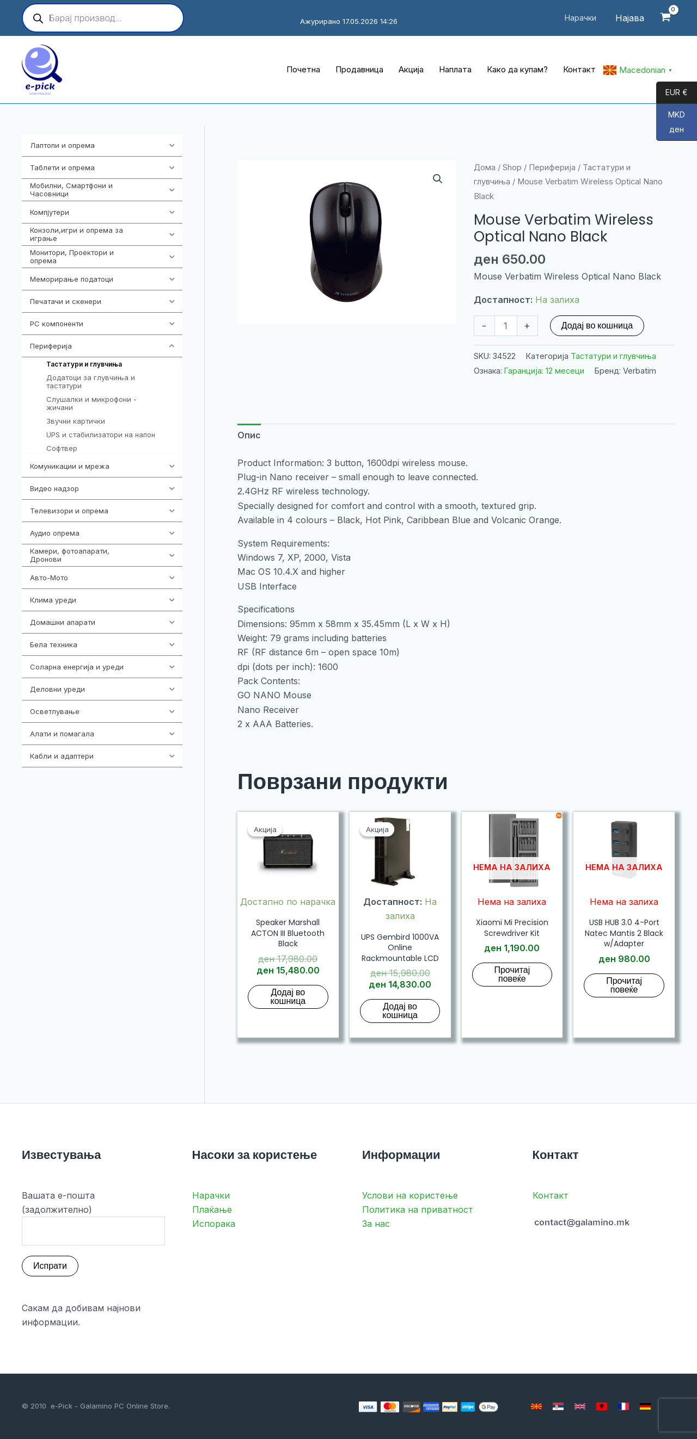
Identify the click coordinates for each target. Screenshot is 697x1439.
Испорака (213, 1223)
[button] (438, 179)
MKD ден (670, 125)
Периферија (552, 167)
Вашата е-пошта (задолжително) (93, 1217)
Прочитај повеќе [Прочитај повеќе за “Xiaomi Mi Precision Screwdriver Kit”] (512, 974)
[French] (623, 1406)
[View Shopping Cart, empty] (665, 18)
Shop (512, 167)
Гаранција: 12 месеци (544, 370)
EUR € (672, 93)
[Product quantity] (505, 325)
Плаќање (212, 1209)
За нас (376, 1223)
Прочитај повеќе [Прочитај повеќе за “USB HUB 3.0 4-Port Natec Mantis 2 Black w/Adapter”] (624, 985)
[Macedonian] (536, 1406)
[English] (579, 1406)
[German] (645, 1406)
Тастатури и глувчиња (613, 356)
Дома (485, 167)
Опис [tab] (249, 435)
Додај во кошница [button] (288, 996)
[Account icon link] (629, 18)
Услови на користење (410, 1195)
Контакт (550, 1195)
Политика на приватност (417, 1209)
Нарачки (211, 1195)
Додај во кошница (597, 325)
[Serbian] (558, 1406)
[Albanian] (601, 1406)
